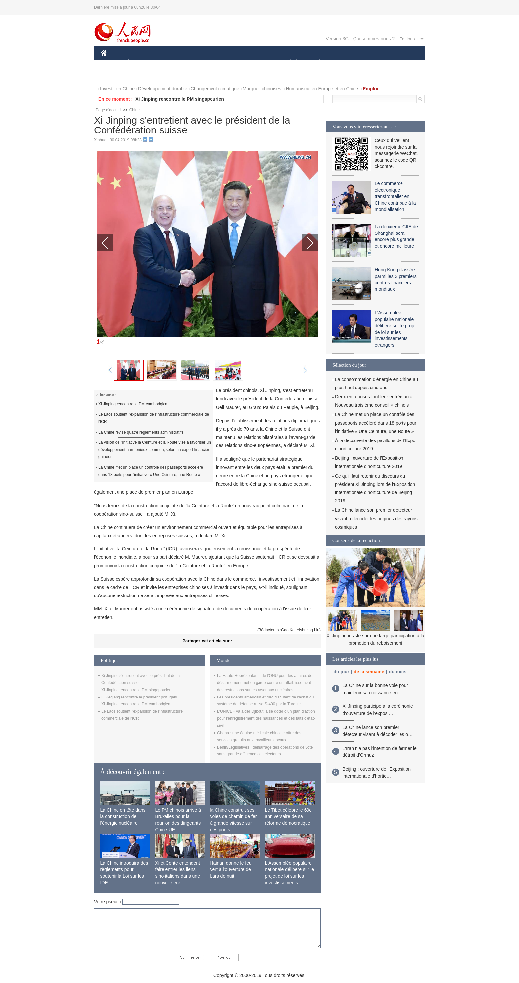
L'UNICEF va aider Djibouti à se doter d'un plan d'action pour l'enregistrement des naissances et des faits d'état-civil (266, 718)
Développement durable (162, 88)
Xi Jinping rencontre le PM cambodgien (132, 404)
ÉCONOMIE (141, 62)
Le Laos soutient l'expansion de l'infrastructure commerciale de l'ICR (153, 418)
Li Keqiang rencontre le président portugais (139, 697)
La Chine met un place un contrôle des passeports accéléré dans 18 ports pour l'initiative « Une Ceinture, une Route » (150, 471)
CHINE (112, 62)
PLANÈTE (316, 62)
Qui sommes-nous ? (374, 38)
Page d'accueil (108, 110)
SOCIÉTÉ (287, 62)
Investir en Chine (117, 88)
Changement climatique (215, 88)
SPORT (343, 62)
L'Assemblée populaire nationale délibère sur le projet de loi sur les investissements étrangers (289, 876)
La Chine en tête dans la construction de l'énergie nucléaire (123, 816)
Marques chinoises (262, 88)
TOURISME (371, 62)
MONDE (171, 62)
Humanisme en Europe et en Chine (322, 88)
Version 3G (337, 38)
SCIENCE (228, 62)
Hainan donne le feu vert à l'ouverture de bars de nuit (231, 869)
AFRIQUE (198, 62)
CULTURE (257, 62)
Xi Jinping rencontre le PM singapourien (179, 99)
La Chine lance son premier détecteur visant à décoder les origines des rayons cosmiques (376, 518)
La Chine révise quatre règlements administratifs (140, 432)
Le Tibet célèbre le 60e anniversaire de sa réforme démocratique (288, 816)
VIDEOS (113, 75)
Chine (134, 110)
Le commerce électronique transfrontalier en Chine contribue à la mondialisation (395, 196)
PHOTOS (401, 62)
